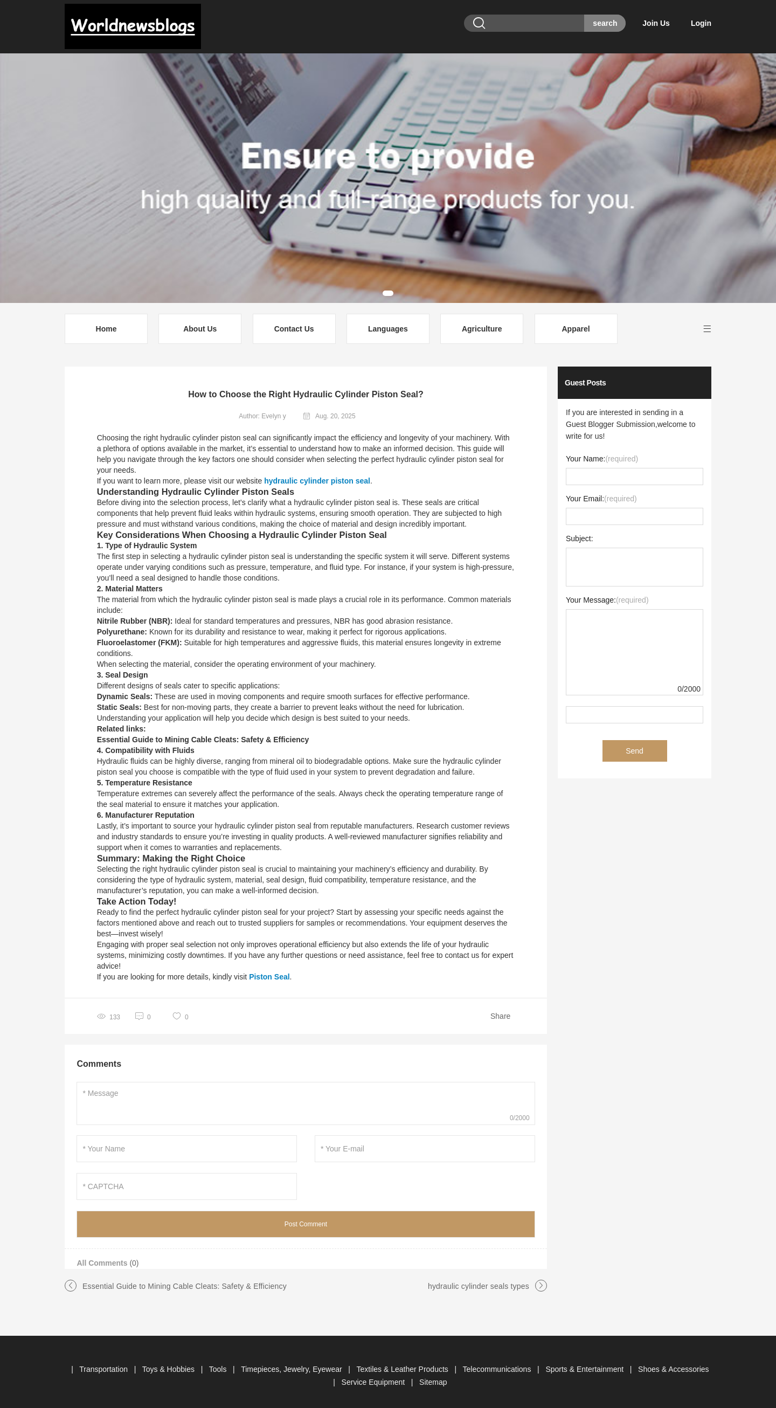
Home (106, 321)
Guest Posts (585, 375)
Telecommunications (498, 1361)
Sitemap (433, 1374)
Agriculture (482, 321)
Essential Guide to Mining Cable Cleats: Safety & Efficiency (184, 1278)
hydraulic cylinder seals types (478, 1278)
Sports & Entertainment (585, 1361)
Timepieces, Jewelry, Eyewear (292, 1361)
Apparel (576, 321)
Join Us (663, 23)
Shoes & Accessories (673, 1361)
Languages (388, 321)
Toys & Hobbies (169, 1361)
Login (701, 23)
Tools (219, 1361)
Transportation (104, 1361)
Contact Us (294, 321)
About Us (200, 321)
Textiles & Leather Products (403, 1361)
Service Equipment (374, 1374)
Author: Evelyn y (262, 408)
